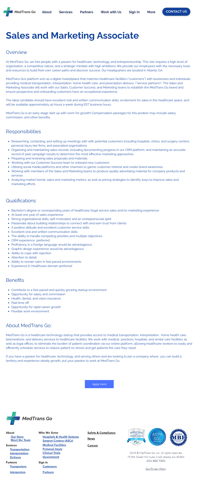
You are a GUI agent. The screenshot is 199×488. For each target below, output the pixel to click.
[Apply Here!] (99, 384)
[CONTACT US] (176, 12)
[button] (47, 12)
